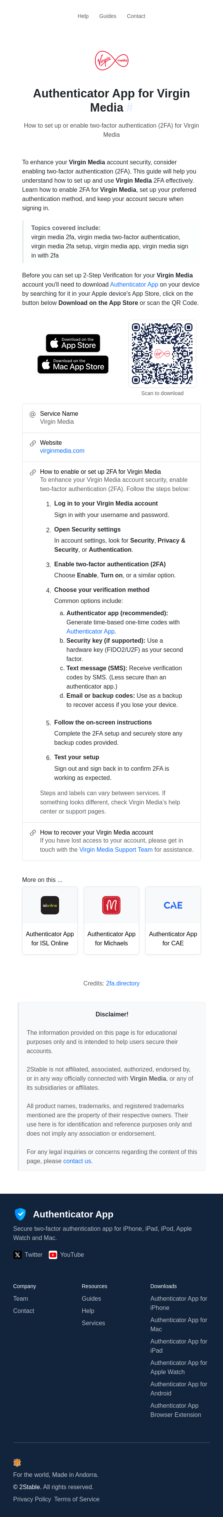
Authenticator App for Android (179, 1389)
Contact (136, 16)
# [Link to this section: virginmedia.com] (130, 107)
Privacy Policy (32, 1499)
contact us (77, 1161)
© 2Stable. (27, 1487)
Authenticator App (134, 284)
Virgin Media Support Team (115, 849)
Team (20, 1298)
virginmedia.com (62, 450)
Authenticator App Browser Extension (176, 1410)
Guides (107, 16)
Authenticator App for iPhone (179, 1303)
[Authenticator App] (63, 1214)
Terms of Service (76, 1499)
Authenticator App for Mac (179, 1324)
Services (93, 1323)
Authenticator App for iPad (179, 1346)
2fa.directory (123, 983)
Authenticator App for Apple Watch (179, 1367)
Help (83, 16)
